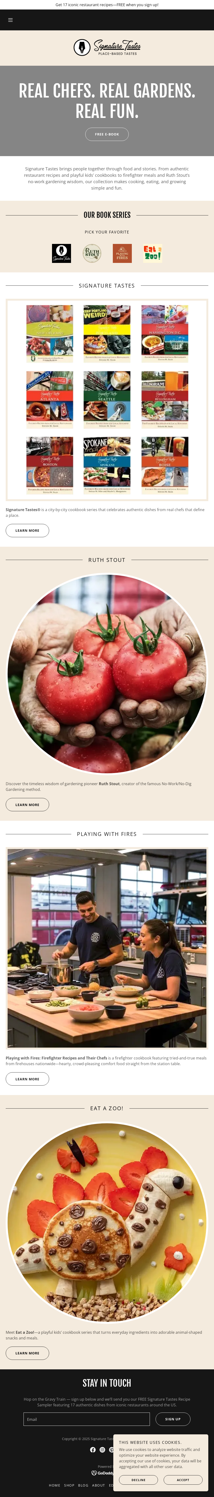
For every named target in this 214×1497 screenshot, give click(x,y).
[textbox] (87, 1419)
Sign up (168, 1419)
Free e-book (102, 134)
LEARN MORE (22, 530)
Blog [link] (83, 1485)
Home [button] (54, 1485)
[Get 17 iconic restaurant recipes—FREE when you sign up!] (107, 5)
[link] (107, 47)
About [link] (98, 1485)
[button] (10, 20)
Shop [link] (69, 1485)
